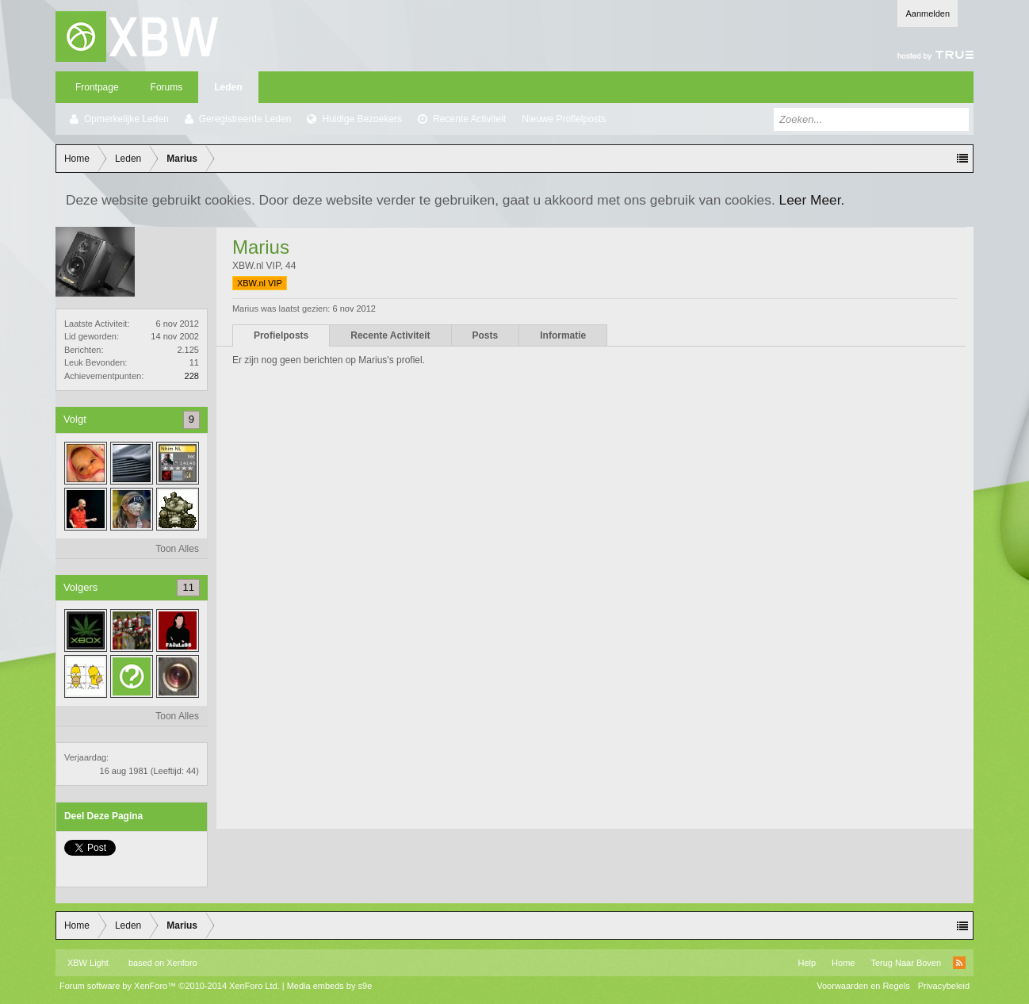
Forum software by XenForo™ (169, 986)
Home (843, 963)
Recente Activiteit (469, 119)
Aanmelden (927, 13)
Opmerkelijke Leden (126, 119)
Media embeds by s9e (330, 986)
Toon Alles (177, 548)
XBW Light (88, 963)
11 (187, 587)
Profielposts (281, 335)
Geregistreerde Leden (245, 119)
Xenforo (181, 963)
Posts (485, 335)
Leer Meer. (812, 200)
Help (807, 963)
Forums (167, 87)
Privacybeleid (944, 986)
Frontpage (97, 87)
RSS (959, 962)
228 (192, 376)
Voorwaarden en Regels (863, 986)
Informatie (563, 335)
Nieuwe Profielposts (564, 119)
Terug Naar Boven (905, 963)
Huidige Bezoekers (362, 119)
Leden (228, 87)
